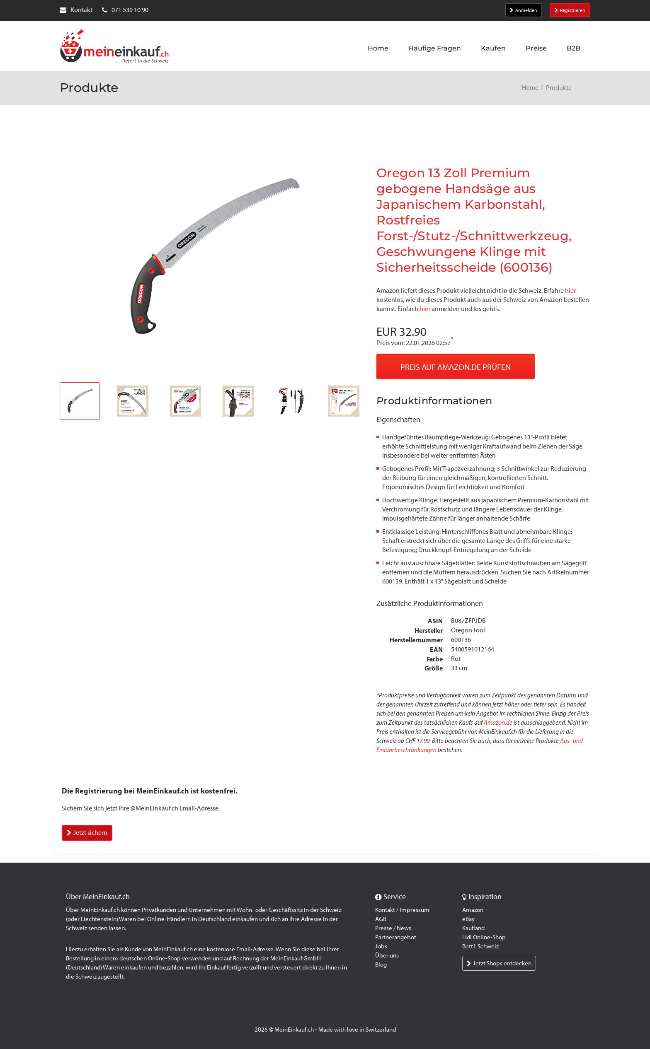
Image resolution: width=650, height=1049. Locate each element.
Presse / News (393, 928)
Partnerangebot (395, 937)
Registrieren (570, 10)
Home (530, 88)
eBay (468, 919)
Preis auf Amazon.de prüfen (455, 367)
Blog (381, 964)
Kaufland (473, 928)
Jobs (381, 946)
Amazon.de (498, 722)
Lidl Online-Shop (484, 937)
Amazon (472, 910)
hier (570, 290)
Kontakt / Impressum (402, 910)
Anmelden (523, 10)
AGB (380, 919)
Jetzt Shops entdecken (499, 963)
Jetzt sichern (87, 833)
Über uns (387, 955)
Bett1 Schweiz (480, 946)
